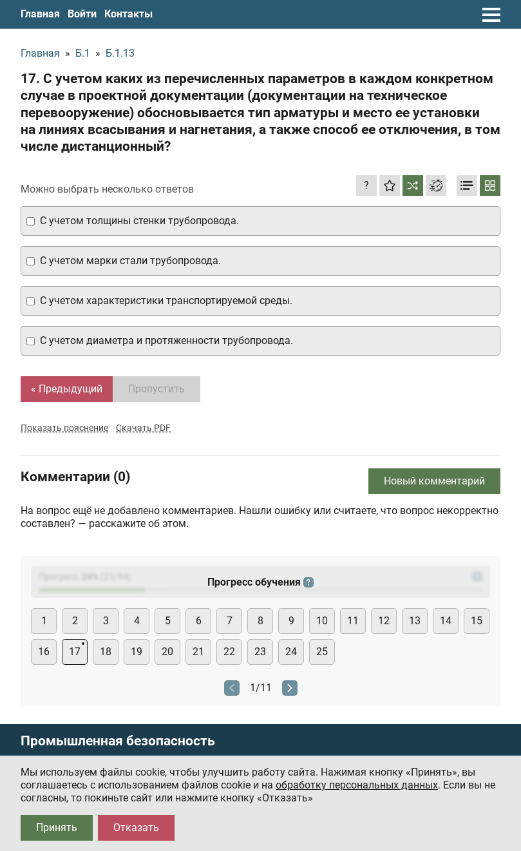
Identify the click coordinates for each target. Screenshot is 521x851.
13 (415, 621)
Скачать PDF (143, 428)
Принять (56, 827)
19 (136, 651)
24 (291, 651)
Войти (82, 14)
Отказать (136, 827)
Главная (40, 14)
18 (105, 651)
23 (260, 651)
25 (322, 651)
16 (44, 651)
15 (476, 621)
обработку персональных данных (357, 785)
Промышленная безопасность (118, 741)
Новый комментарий (434, 481)
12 (384, 621)
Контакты (128, 14)
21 (198, 651)
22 (229, 651)
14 (445, 621)
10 (322, 621)
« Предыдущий (66, 389)
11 (353, 621)
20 (167, 651)
